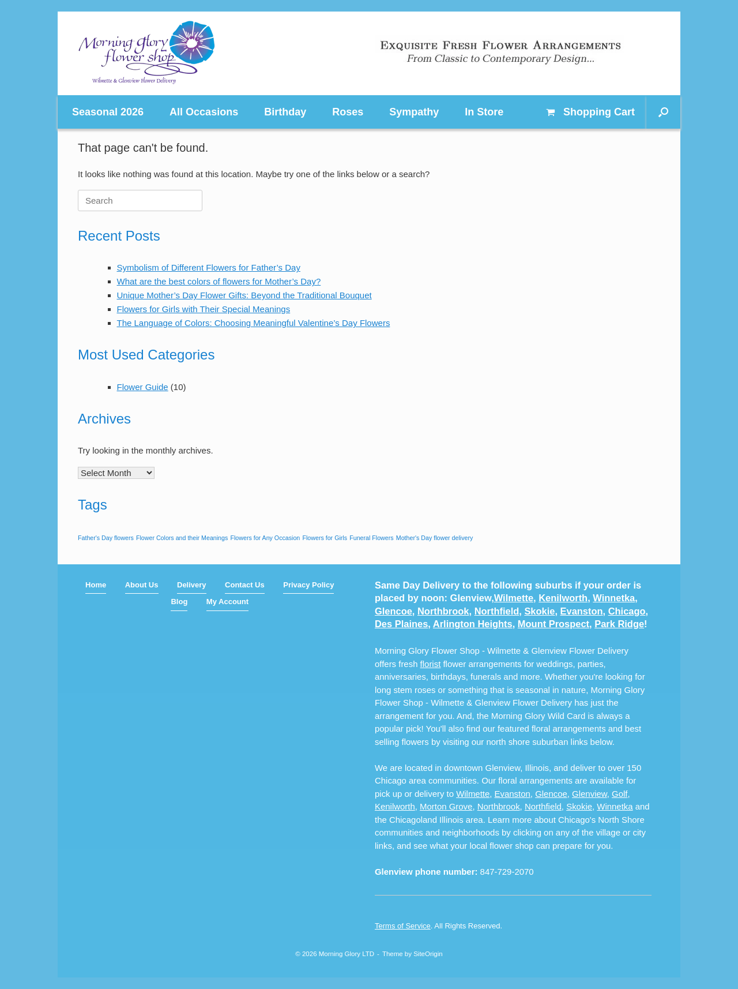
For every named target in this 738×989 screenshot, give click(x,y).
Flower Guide (142, 387)
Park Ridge (619, 624)
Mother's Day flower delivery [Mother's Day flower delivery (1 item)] (434, 537)
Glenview (589, 794)
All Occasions (204, 112)
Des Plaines (401, 624)
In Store (484, 112)
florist (430, 664)
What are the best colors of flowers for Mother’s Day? (219, 281)
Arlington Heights (473, 624)
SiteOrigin (428, 953)
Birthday (285, 112)
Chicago (627, 611)
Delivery (191, 584)
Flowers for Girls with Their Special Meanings (204, 309)
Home (95, 584)
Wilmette (513, 598)
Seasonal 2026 (108, 112)
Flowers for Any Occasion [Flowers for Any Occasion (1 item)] (265, 537)
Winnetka (614, 598)
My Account (227, 601)
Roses (347, 112)
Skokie (539, 611)
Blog (179, 601)
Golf (619, 794)
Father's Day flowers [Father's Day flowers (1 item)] (106, 537)
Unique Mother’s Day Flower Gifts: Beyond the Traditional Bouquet (244, 295)
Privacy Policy (308, 584)
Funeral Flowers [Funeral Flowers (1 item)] (371, 537)
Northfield (497, 611)
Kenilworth (563, 598)
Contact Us (245, 584)
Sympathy (414, 112)
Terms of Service (403, 925)
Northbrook (443, 611)
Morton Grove (446, 806)
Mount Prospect (553, 624)
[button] (663, 112)
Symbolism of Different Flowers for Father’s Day (208, 267)
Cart (590, 112)
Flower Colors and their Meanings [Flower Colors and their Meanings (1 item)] (182, 537)
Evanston (581, 611)
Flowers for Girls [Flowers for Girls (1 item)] (324, 537)
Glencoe (393, 611)
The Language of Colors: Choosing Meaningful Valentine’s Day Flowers (253, 323)
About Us (142, 584)
